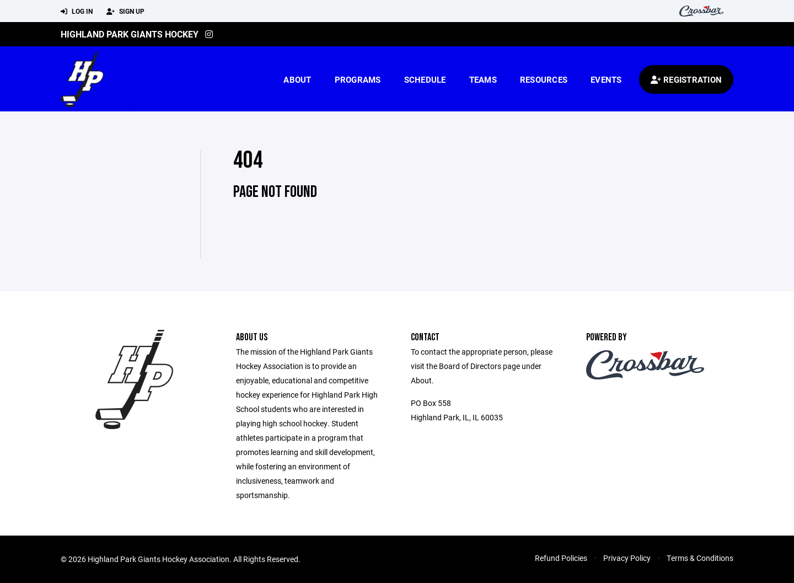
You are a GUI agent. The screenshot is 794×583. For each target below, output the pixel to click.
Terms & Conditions (700, 558)
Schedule (425, 79)
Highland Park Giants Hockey (129, 34)
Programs (358, 79)
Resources (543, 79)
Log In (77, 12)
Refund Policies (561, 558)
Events (606, 79)
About (297, 79)
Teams (483, 79)
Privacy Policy (627, 558)
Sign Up (125, 12)
